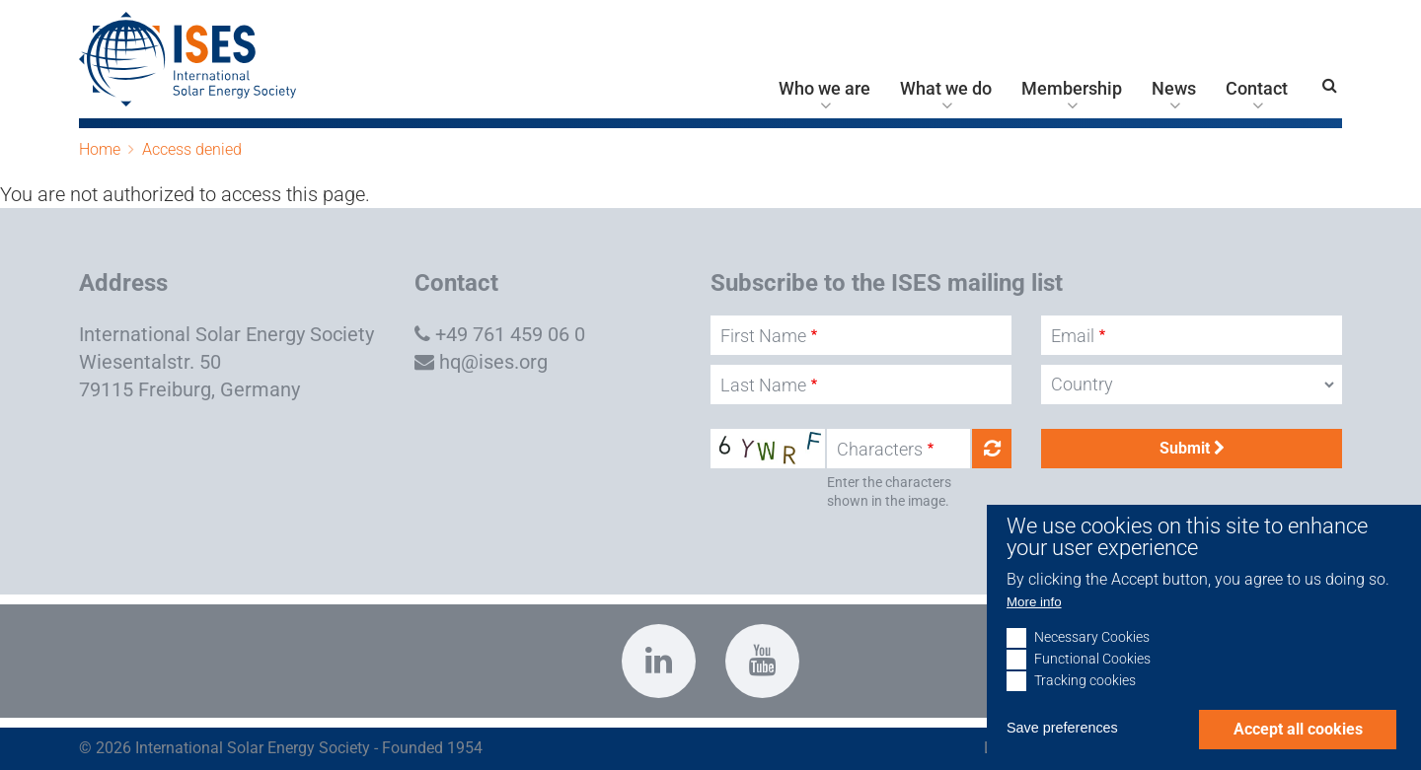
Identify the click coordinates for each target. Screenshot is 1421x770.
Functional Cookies (1092, 686)
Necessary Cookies (1092, 665)
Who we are (824, 89)
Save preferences (1062, 755)
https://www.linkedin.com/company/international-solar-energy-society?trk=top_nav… (659, 661)
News (1174, 89)
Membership (1071, 89)
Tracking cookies (1085, 708)
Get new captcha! (991, 448)
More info (1034, 629)
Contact (1257, 89)
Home (99, 149)
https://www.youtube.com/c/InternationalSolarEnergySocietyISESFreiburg (762, 661)
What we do (946, 89)
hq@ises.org (493, 362)
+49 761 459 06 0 (510, 334)
